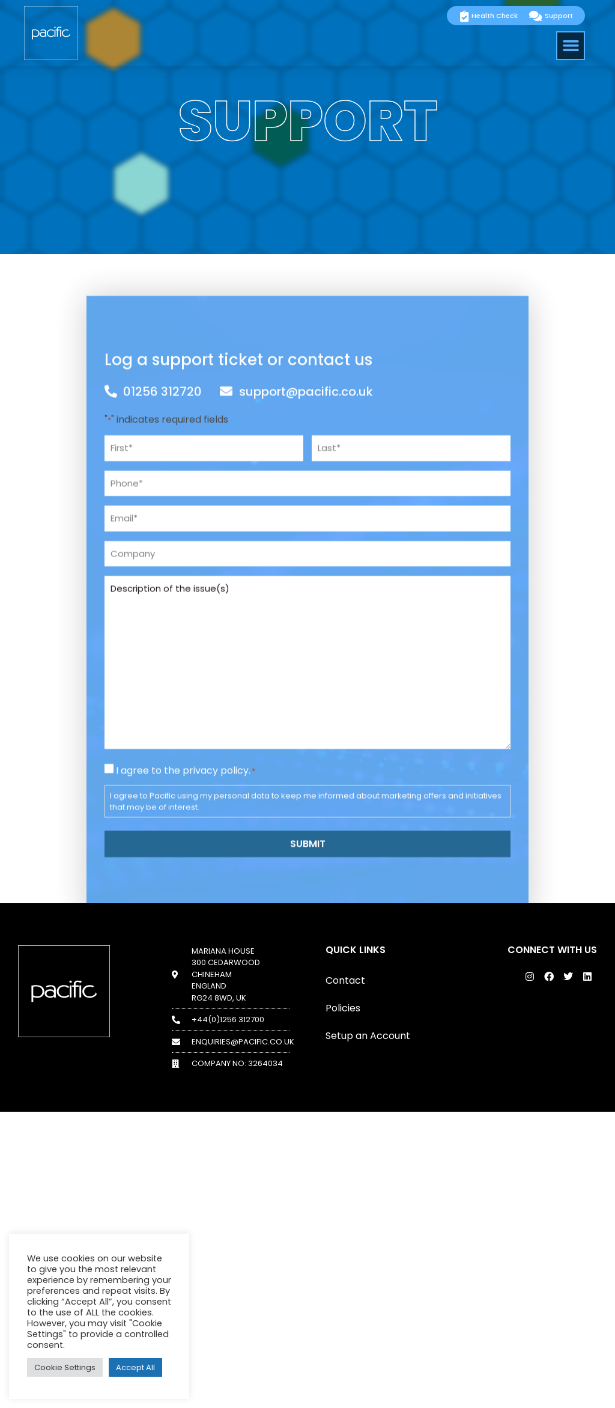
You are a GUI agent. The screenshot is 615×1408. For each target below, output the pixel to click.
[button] (570, 45)
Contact (345, 980)
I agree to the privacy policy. (185, 897)
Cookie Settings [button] (64, 1367)
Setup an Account (368, 1036)
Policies (343, 1008)
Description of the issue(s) (307, 789)
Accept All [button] (135, 1367)
